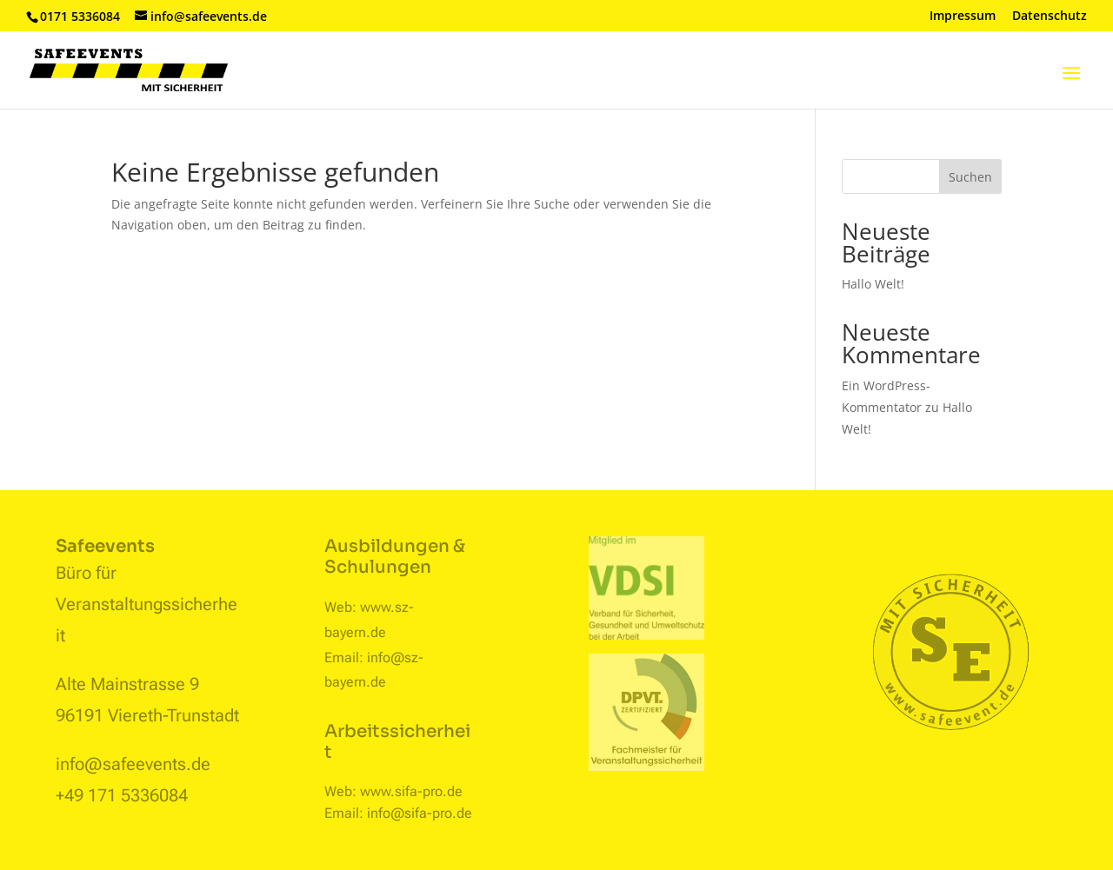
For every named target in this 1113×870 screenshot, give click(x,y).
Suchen (970, 177)
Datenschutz (1049, 16)
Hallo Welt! (873, 284)
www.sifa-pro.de (411, 791)
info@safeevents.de (133, 764)
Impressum (963, 16)
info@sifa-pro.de (419, 813)
